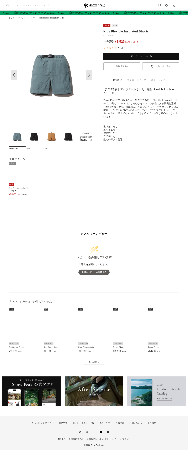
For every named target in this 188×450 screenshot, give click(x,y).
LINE (101, 432)
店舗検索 (119, 423)
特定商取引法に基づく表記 (97, 439)
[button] (89, 75)
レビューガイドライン (121, 439)
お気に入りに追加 (163, 66)
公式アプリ (61, 423)
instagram (80, 432)
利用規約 (61, 439)
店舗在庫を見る (121, 66)
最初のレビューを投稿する (94, 272)
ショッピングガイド (41, 423)
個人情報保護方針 (76, 439)
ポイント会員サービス (83, 423)
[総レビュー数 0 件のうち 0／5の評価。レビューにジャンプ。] (116, 48)
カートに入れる (143, 56)
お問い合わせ (135, 423)
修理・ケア (104, 423)
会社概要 (152, 423)
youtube (108, 432)
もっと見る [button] (94, 362)
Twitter (87, 432)
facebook (94, 432)
